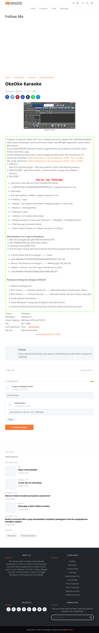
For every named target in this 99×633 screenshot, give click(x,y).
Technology (64, 8)
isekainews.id (11, 456)
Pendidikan (9, 493)
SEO (19, 467)
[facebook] (73, 3)
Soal (15, 493)
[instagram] (77, 3)
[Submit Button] (91, 617)
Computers (43, 8)
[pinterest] (24, 609)
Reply (10, 419)
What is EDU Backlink (27, 470)
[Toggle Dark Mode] (83, 3)
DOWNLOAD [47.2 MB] (49, 334)
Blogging (21, 480)
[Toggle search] (87, 3)
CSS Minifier (72, 580)
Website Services (72, 591)
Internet (21, 503)
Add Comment (19, 427)
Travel (54, 8)
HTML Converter (72, 587)
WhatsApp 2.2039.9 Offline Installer (34, 506)
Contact (72, 561)
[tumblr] (14, 609)
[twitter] (39, 609)
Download (34, 326)
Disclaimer (72, 565)
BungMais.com (66, 629)
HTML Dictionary (72, 595)
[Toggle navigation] (92, 3)
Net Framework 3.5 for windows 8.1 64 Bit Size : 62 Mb (55, 161)
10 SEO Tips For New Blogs (30, 483)
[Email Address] (69, 617)
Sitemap (72, 572)
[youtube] (29, 609)
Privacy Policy (72, 568)
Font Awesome (72, 583)
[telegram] (8, 609)
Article (33, 8)
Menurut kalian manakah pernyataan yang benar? (27, 496)
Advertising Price (72, 576)
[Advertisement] (24, 56)
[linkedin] (19, 609)
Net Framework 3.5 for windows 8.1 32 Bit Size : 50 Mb (55, 157)
